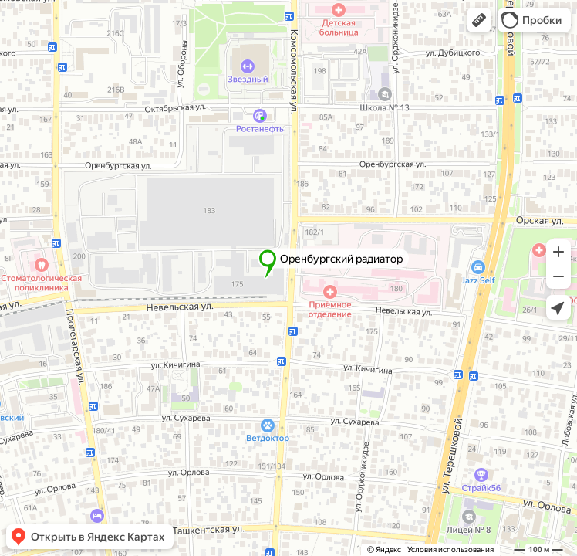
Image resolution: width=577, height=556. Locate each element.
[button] (479, 20)
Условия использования (450, 549)
